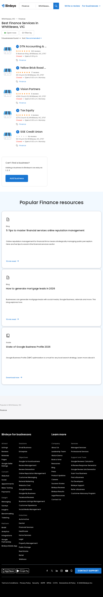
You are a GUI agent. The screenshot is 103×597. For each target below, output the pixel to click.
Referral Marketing (26, 481)
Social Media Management (30, 509)
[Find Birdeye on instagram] (61, 571)
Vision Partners (30, 89)
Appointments (8, 484)
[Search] (56, 6)
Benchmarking (8, 513)
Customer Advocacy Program (83, 493)
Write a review (72, 5)
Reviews (5, 451)
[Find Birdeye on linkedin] (57, 571)
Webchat (5, 476)
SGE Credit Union (31, 131)
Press (54, 471)
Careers (55, 479)
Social (4, 480)
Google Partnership (6, 540)
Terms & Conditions (10, 583)
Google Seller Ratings (7, 464)
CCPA (55, 583)
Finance (22, 60)
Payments (6, 492)
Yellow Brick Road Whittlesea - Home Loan (33, 67)
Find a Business (77, 477)
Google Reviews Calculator (82, 461)
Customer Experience (28, 505)
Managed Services (78, 447)
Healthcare (23, 531)
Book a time (56, 459)
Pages (4, 459)
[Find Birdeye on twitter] (52, 571)
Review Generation (27, 469)
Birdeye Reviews (58, 487)
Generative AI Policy (67, 583)
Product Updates (58, 475)
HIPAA (49, 583)
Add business (17, 178)
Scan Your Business (79, 473)
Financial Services (26, 527)
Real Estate (23, 551)
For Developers (77, 481)
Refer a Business (78, 489)
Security (35, 583)
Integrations (7, 535)
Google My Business (27, 493)
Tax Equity (27, 110)
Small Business (25, 447)
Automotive (24, 519)
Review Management (27, 465)
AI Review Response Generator (83, 465)
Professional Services (80, 451)
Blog (53, 467)
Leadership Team (59, 451)
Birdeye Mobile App (9, 546)
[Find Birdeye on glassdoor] (71, 571)
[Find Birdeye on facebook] (47, 571)
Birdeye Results (58, 491)
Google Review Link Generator (83, 469)
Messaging (6, 501)
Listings (5, 447)
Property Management (28, 543)
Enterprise (23, 451)
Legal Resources (58, 495)
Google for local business (29, 461)
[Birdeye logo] (9, 6)
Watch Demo (57, 455)
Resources (56, 463)
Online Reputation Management (32, 473)
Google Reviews (25, 489)
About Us (55, 447)
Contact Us (56, 499)
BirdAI (4, 527)
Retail (21, 555)
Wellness (22, 559)
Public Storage (25, 547)
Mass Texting (7, 488)
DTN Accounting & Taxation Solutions (33, 46)
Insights (5, 509)
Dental (22, 523)
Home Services (25, 535)
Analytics (5, 531)
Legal (21, 539)
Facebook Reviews (26, 497)
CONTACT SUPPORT (88, 570)
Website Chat (25, 485)
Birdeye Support (77, 485)
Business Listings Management (32, 501)
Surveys (5, 505)
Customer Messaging (28, 477)
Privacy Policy (25, 583)
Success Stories (58, 483)
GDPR (43, 583)
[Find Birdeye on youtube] (66, 571)
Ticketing (5, 517)
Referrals (5, 455)
